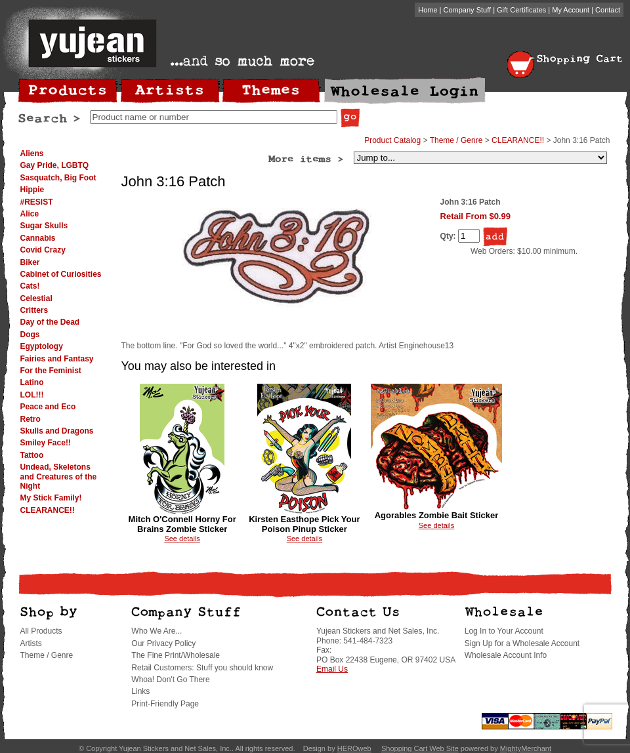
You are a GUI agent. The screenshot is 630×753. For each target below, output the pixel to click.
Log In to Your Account (504, 631)
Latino (32, 382)
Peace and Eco (48, 406)
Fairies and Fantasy (57, 358)
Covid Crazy (43, 249)
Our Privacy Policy (163, 643)
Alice (29, 213)
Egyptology (41, 346)
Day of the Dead (50, 322)
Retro (30, 419)
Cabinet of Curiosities (61, 274)
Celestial (36, 298)
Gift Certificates (521, 10)
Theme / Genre (456, 140)
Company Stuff (468, 10)
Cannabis (38, 238)
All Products (41, 631)
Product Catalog (392, 140)
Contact (607, 10)
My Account (570, 10)
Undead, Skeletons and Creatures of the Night (58, 476)
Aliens (32, 153)
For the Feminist (50, 370)
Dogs (30, 334)
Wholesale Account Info (506, 655)
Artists (31, 643)
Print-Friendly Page (165, 703)
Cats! (30, 286)
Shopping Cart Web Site (420, 748)
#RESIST (36, 202)
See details (182, 538)
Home (427, 10)
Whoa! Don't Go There (170, 679)
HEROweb (354, 748)
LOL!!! (32, 394)
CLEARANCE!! (47, 510)
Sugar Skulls (44, 225)
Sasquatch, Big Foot (58, 177)
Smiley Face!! (45, 442)
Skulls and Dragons (57, 431)
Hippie (32, 189)
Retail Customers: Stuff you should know (202, 667)
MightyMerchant (525, 748)
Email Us (332, 669)
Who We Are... (156, 631)
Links (140, 691)
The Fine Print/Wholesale (175, 655)
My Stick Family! (51, 497)
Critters (34, 310)
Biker (30, 262)
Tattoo (32, 455)
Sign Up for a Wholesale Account (522, 643)
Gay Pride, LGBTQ (54, 165)
